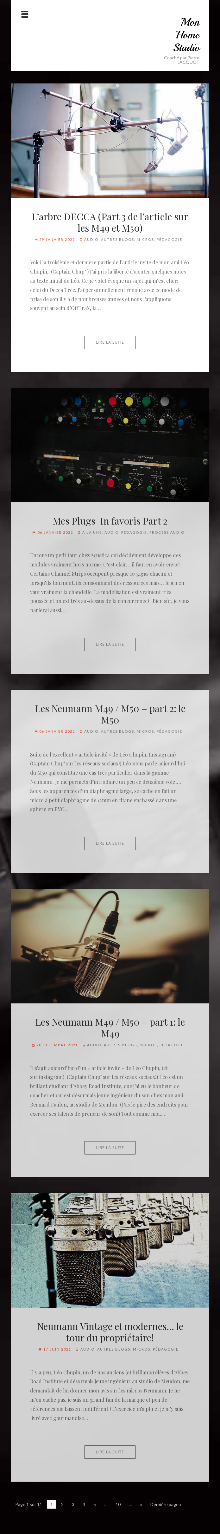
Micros (145, 239)
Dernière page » (165, 1504)
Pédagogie (169, 239)
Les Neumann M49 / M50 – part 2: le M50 (110, 714)
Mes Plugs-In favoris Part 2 (110, 520)
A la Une (92, 532)
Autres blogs (117, 239)
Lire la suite (110, 342)
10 (118, 1504)
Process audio (167, 532)
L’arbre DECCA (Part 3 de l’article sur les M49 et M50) (110, 222)
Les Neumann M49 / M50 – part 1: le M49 (110, 1027)
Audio (91, 239)
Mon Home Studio (186, 35)
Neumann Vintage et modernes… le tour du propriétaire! (110, 1332)
